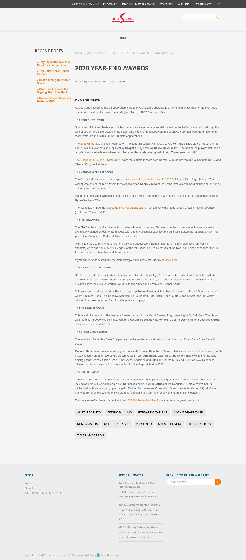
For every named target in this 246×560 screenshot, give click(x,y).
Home (79, 53)
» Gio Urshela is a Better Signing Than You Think (52, 90)
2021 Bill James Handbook (142, 400)
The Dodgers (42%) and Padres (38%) (98, 159)
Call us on (84, 4)
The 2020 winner (85, 143)
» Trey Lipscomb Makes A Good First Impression (53, 63)
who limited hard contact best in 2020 (148, 179)
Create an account (144, 4)
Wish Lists (183, 4)
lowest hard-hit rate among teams (126, 207)
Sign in (124, 4)
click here (171, 260)
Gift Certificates (202, 4)
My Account (110, 4)
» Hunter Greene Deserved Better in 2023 (54, 99)
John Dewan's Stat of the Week (111, 53)
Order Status (166, 4)
